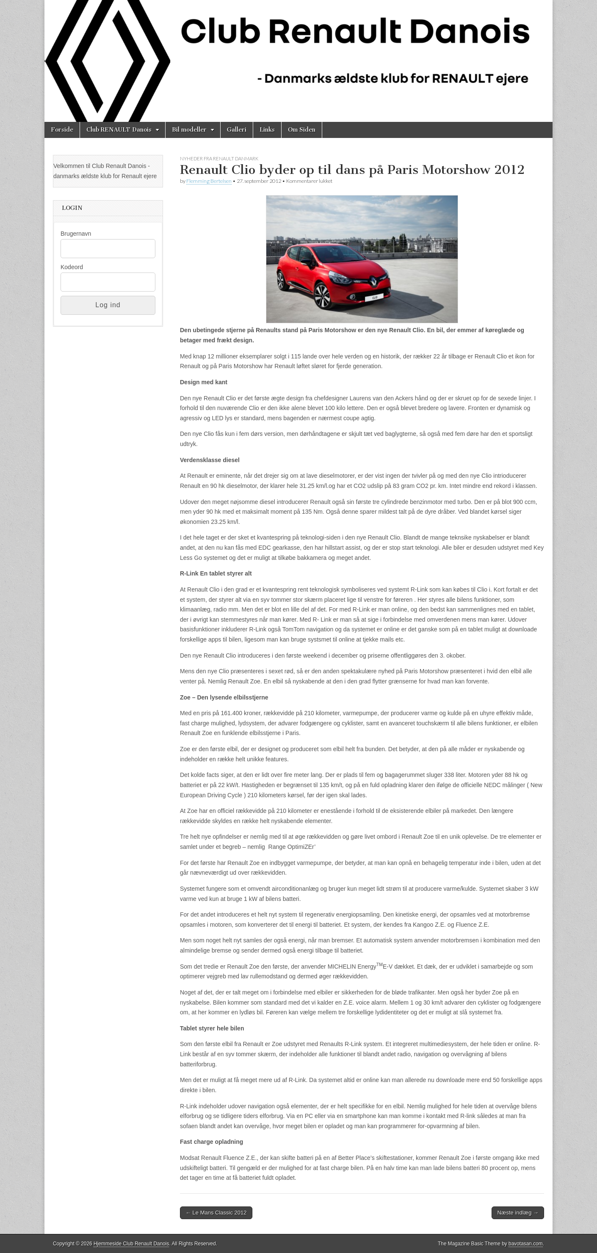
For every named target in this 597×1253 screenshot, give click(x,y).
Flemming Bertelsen (209, 181)
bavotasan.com (526, 1244)
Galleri (236, 129)
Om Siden (301, 129)
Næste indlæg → (518, 1212)
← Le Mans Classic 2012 (216, 1212)
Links (267, 129)
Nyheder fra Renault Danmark (219, 158)
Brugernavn (76, 233)
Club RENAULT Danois (119, 129)
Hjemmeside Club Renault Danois (131, 1244)
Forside (62, 129)
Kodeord (72, 267)
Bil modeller (189, 129)
